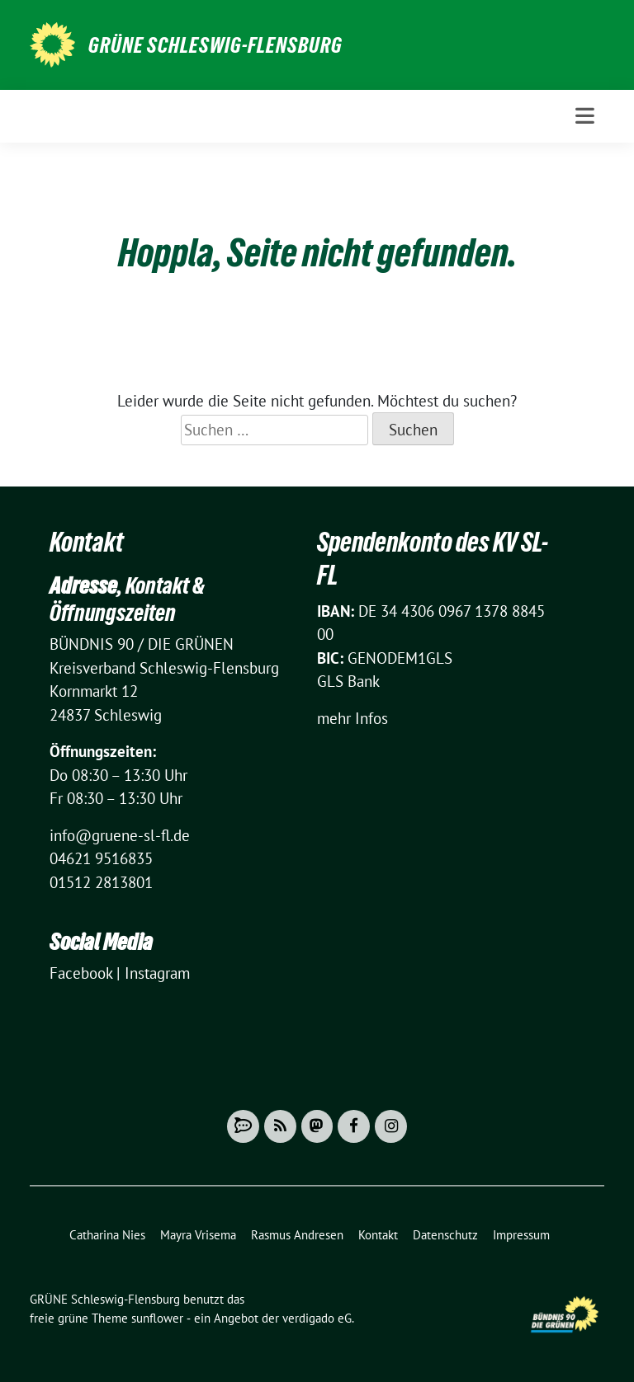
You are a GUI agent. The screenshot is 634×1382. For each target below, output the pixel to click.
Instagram (157, 973)
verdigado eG (317, 1318)
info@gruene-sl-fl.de (120, 835)
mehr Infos (352, 718)
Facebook (81, 973)
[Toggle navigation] (584, 115)
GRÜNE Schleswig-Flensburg (215, 45)
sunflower (157, 1318)
